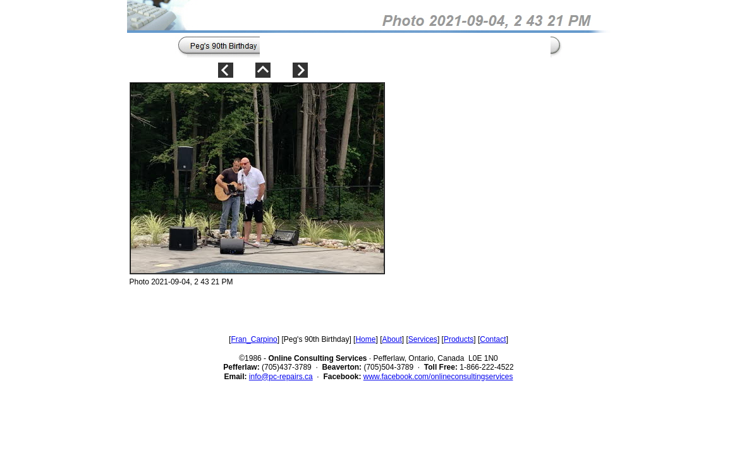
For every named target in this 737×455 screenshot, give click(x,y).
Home (365, 339)
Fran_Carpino (254, 339)
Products (458, 339)
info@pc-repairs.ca (281, 376)
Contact (493, 339)
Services (422, 339)
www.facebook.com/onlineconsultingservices (438, 376)
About (391, 339)
